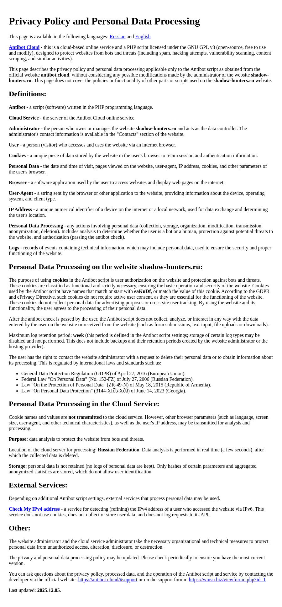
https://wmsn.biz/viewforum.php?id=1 (227, 579)
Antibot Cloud (24, 47)
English (142, 36)
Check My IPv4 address (34, 509)
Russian (118, 36)
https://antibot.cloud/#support (107, 579)
